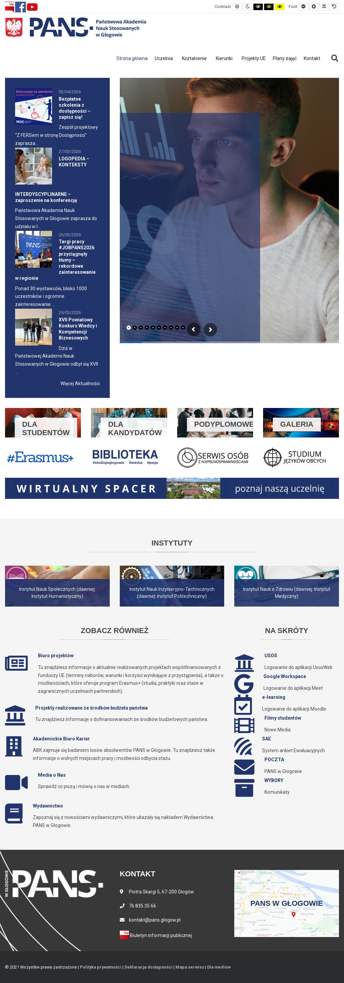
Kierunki (224, 58)
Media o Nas (52, 775)
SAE (266, 738)
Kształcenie (194, 58)
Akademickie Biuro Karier (61, 738)
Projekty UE (254, 58)
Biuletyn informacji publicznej (156, 935)
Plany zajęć (285, 58)
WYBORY (273, 780)
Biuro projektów (55, 655)
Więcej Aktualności (80, 383)
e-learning (273, 697)
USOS (270, 655)
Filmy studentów (282, 718)
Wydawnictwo (48, 806)
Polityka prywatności (100, 967)
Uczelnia (164, 58)
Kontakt (312, 58)
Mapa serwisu (190, 967)
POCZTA (274, 759)
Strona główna (132, 58)
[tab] (129, 327)
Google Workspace (284, 676)
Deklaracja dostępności (149, 967)
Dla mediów (219, 967)
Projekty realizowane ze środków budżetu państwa (91, 708)
